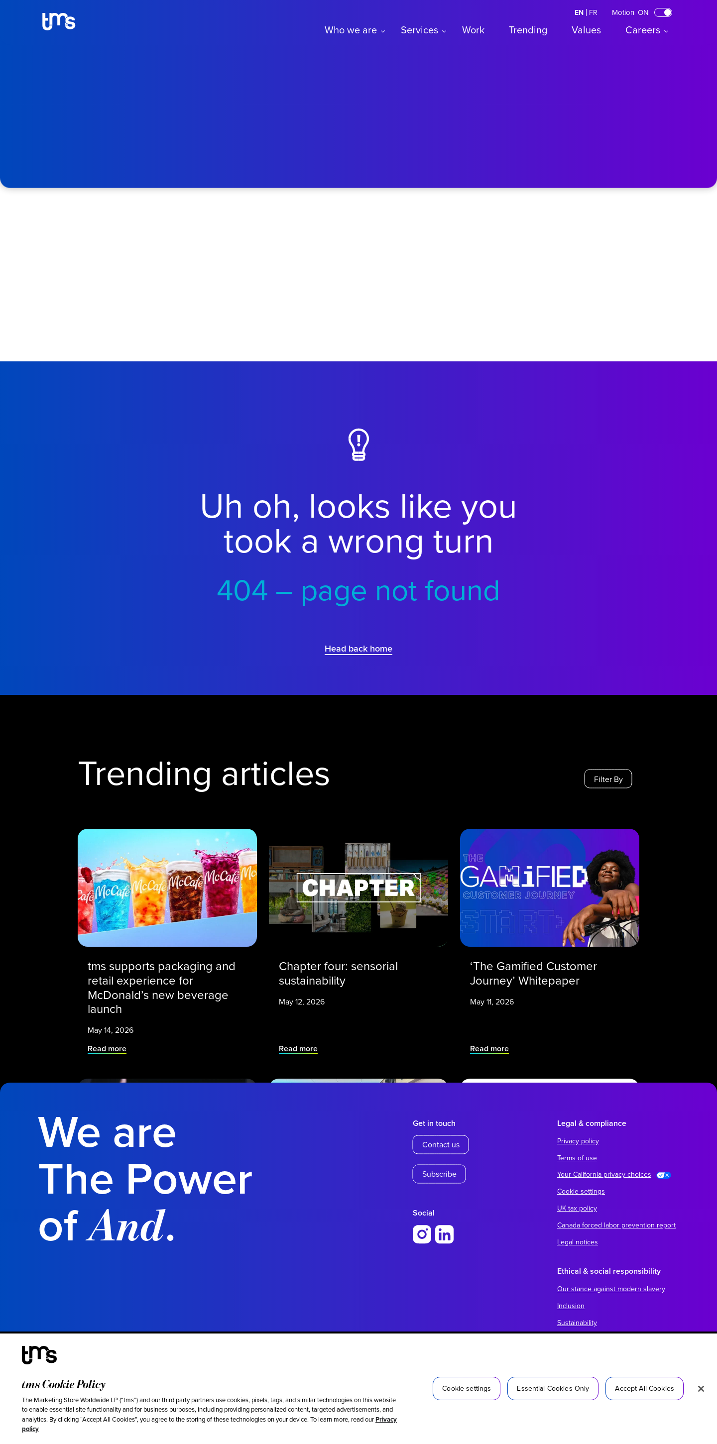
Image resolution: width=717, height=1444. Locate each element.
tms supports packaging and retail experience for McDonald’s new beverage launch (164, 971)
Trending (528, 29)
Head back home (358, 648)
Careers (642, 29)
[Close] (701, 1389)
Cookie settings (581, 1191)
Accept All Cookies (644, 1388)
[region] (358, 1388)
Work (473, 29)
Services (419, 29)
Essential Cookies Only (553, 1388)
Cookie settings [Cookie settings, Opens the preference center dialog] (466, 1388)
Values (586, 29)
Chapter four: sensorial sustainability (346, 963)
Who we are (351, 29)
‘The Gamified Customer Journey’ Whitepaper (540, 963)
